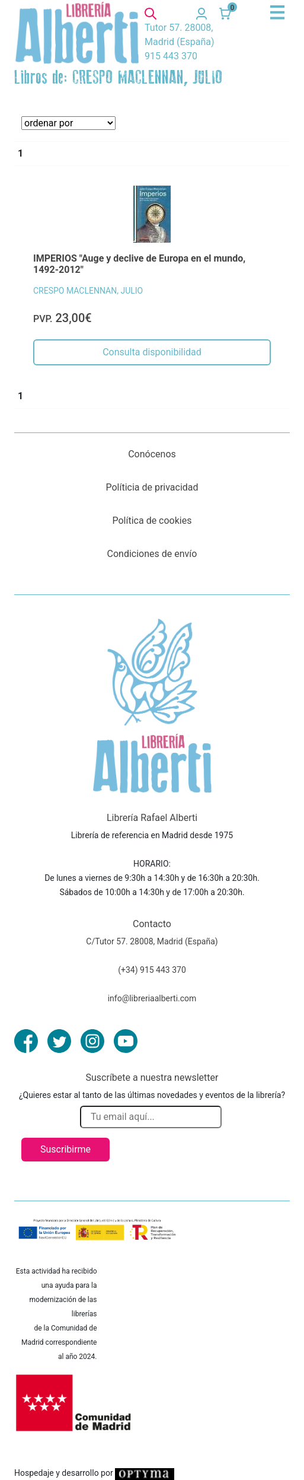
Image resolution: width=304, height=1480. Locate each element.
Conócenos (152, 454)
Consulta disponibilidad (152, 352)
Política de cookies (152, 520)
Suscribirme (65, 1149)
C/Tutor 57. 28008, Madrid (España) (151, 941)
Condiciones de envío (152, 553)
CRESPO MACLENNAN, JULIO (88, 290)
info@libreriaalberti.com (152, 998)
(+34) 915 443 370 (152, 970)
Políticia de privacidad (151, 487)
